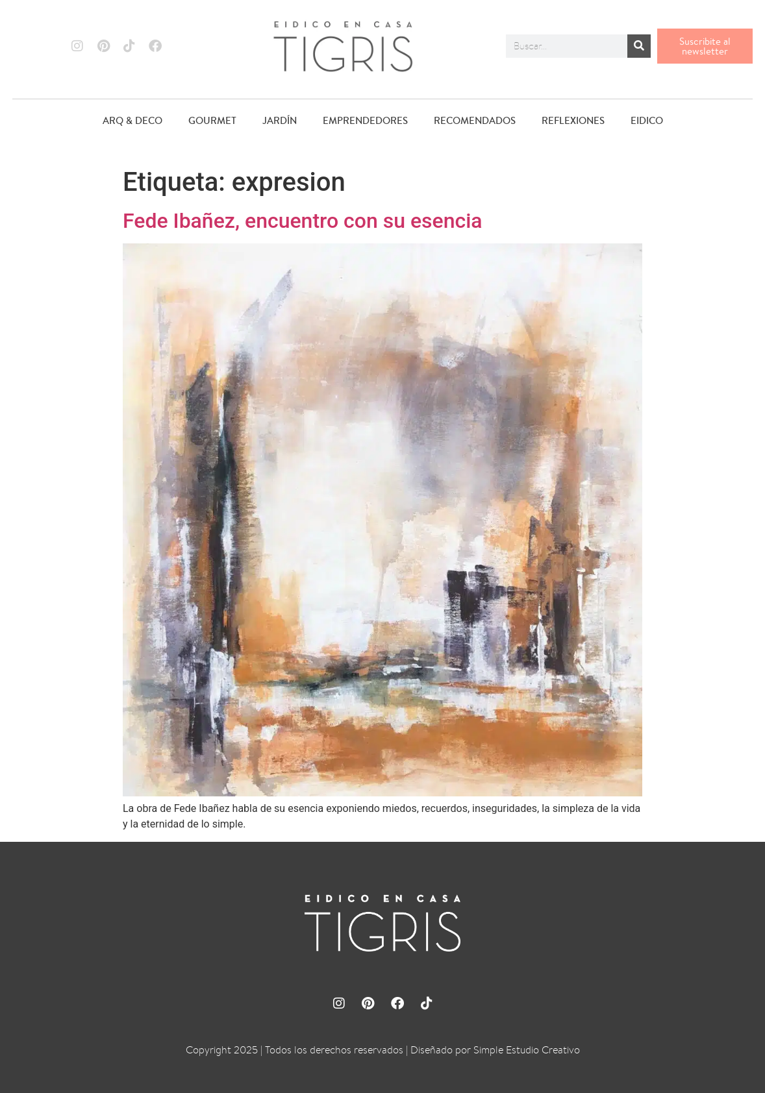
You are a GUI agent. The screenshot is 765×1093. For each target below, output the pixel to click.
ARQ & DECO (132, 120)
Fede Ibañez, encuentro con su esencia (303, 220)
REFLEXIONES (573, 120)
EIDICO (647, 120)
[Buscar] (639, 46)
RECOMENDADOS (475, 120)
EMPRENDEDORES (365, 120)
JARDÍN (279, 120)
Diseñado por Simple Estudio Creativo (495, 1050)
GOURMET (212, 120)
